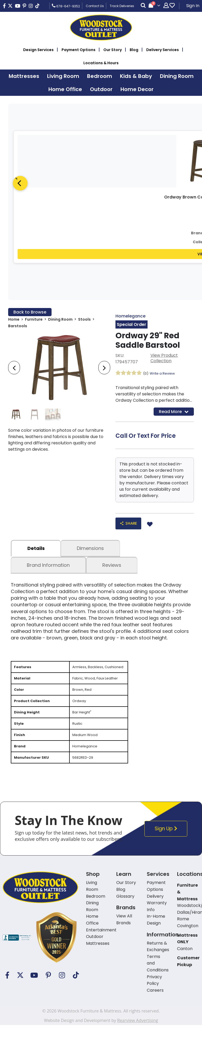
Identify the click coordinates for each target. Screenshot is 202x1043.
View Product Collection (164, 359)
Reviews (111, 567)
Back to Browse (29, 312)
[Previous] (20, 183)
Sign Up (167, 844)
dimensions (90, 550)
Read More (174, 413)
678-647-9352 (66, 5)
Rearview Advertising (137, 1036)
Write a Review (163, 374)
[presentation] (14, 368)
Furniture (34, 320)
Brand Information (48, 567)
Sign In (192, 6)
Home (13, 320)
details (36, 550)
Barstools (17, 327)
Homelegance (130, 316)
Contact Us (95, 6)
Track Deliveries (122, 6)
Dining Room (60, 320)
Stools (84, 320)
